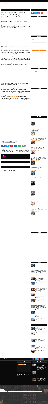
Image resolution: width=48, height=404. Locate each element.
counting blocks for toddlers (21, 140)
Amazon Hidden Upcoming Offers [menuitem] (16, 6)
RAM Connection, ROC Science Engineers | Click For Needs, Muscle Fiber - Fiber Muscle (40, 278)
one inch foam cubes (14, 96)
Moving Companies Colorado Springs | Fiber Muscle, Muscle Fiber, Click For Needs (40, 265)
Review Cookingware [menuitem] (32, 6)
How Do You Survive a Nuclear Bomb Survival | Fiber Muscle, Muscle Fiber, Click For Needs (38, 120)
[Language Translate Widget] (35, 70)
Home (3, 10)
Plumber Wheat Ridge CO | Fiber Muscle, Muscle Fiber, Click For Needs (23, 374)
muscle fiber (15, 141)
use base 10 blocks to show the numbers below (8, 142)
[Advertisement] (15, 36)
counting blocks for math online (11, 140)
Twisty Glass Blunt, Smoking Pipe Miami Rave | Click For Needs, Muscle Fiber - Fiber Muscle (40, 295)
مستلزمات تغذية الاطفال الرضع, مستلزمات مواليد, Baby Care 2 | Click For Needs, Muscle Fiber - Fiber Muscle (38, 199)
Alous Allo (19, 376)
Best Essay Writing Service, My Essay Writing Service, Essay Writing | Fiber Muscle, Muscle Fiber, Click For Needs (38, 129)
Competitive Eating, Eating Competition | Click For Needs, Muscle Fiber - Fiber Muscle (38, 139)
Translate (37, 71)
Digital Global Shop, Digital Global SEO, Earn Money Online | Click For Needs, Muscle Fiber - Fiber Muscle (38, 189)
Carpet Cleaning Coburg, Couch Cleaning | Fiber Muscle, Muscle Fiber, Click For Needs (40, 300)
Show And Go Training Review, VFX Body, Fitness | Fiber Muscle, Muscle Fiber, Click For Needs (38, 148)
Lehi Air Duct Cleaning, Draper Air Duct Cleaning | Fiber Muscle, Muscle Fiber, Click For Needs (40, 283)
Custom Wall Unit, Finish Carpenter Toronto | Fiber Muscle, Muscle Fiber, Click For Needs (41, 289)
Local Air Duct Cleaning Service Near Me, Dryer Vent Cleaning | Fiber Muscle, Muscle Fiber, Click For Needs (39, 209)
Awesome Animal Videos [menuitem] (6, 6)
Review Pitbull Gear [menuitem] (40, 6)
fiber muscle (10, 141)
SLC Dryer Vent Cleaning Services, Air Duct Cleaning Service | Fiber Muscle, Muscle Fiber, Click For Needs (40, 314)
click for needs (6, 10)
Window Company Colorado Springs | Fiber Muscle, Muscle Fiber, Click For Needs (40, 319)
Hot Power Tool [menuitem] (25, 6)
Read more (32, 125)
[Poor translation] (3, 390)
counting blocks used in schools (7, 27)
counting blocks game (5, 141)
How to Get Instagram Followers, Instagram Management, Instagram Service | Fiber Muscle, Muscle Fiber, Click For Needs (38, 158)
